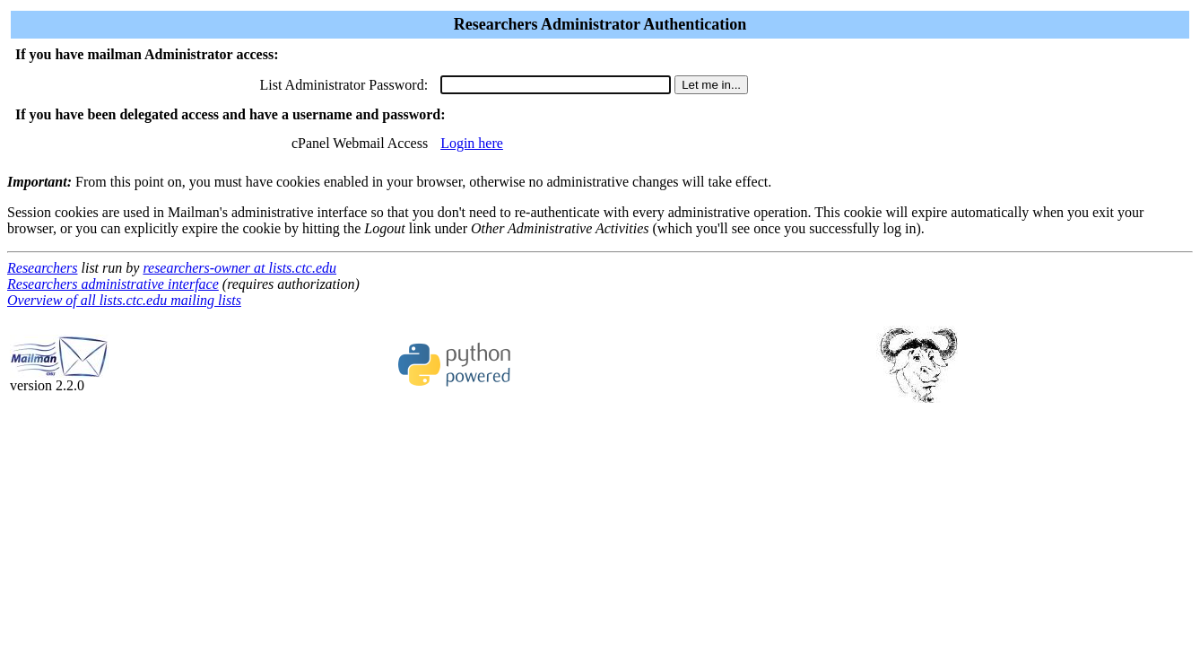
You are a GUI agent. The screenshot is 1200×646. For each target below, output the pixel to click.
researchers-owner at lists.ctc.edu (239, 267)
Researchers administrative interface (113, 284)
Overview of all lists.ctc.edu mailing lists (124, 300)
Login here (471, 143)
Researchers (42, 267)
